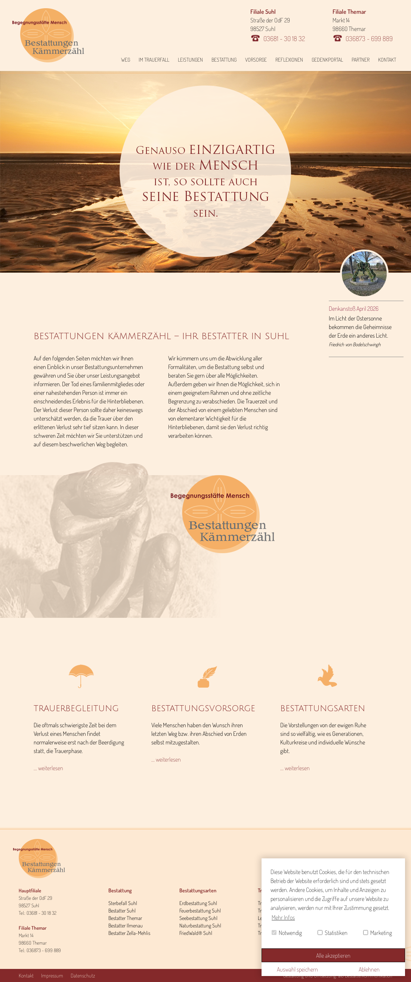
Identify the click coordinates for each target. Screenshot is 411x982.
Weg (125, 59)
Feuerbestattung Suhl (200, 910)
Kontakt (387, 59)
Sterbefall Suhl (122, 903)
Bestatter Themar (125, 918)
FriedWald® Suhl (195, 933)
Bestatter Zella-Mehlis (129, 933)
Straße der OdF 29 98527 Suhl (277, 25)
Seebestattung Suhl (198, 918)
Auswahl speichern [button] (297, 969)
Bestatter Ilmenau (125, 925)
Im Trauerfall (154, 59)
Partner (361, 59)
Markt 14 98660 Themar (363, 25)
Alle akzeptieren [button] (333, 955)
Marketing (377, 932)
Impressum (52, 975)
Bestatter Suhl (122, 910)
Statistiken (332, 932)
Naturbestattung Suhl (200, 925)
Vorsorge (256, 59)
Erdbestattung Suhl (198, 903)
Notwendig (287, 932)
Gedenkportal (327, 59)
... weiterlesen (48, 768)
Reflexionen (289, 59)
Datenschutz (83, 975)
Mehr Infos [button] (283, 917)
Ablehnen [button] (369, 969)
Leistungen (190, 59)
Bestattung (224, 59)
